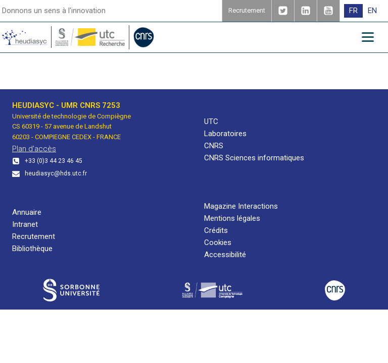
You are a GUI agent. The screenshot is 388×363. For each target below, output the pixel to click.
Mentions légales (232, 218)
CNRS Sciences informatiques (254, 157)
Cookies (217, 242)
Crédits (216, 230)
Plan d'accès (34, 148)
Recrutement (33, 236)
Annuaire (26, 212)
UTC (211, 121)
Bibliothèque (32, 248)
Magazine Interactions (241, 206)
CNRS (213, 145)
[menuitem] (353, 11)
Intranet (25, 224)
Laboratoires (225, 133)
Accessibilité (225, 254)
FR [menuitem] (353, 10)
